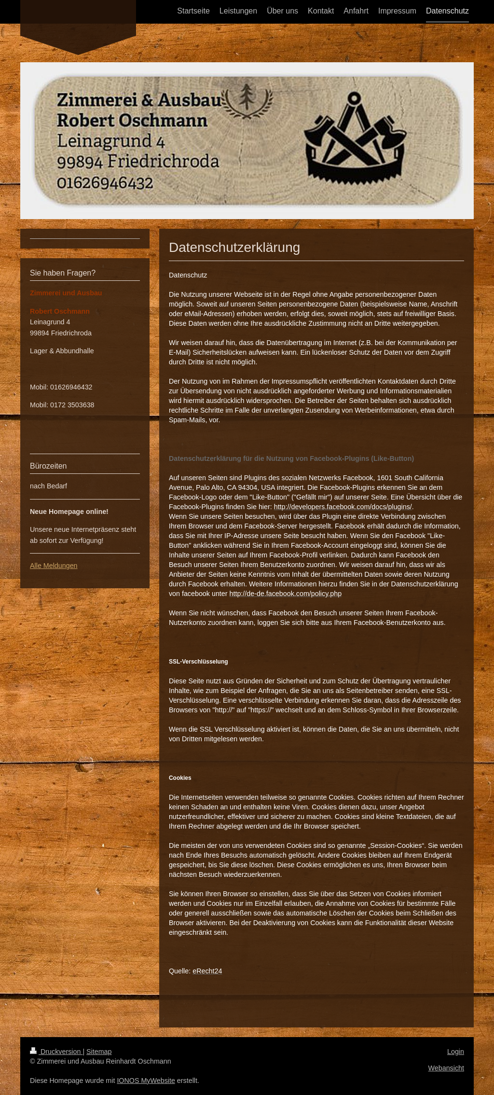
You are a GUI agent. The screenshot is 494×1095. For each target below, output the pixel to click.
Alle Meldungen (54, 565)
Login (455, 1051)
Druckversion (56, 1051)
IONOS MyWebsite (146, 1080)
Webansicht (446, 1068)
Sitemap (98, 1051)
